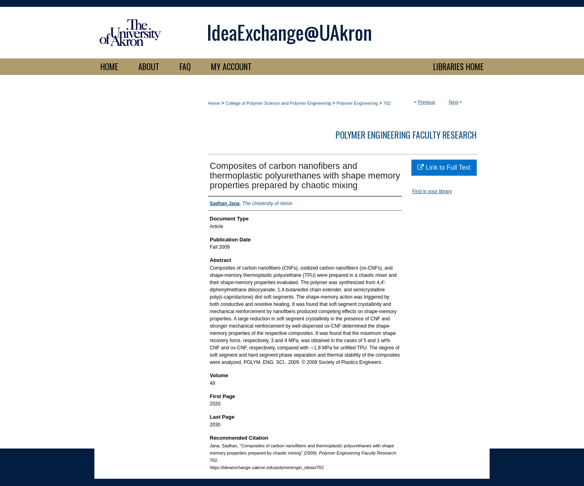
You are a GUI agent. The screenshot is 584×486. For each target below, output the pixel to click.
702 (386, 103)
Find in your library (432, 191)
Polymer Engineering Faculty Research (406, 134)
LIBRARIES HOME (458, 66)
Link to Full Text (443, 167)
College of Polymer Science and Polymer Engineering (278, 103)
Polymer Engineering (357, 103)
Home (214, 103)
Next (453, 102)
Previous (426, 102)
